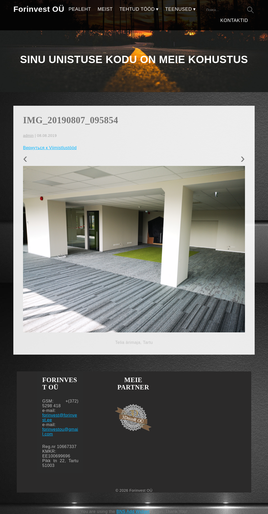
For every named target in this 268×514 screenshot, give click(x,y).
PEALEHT (80, 9)
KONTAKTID (234, 20)
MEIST (105, 9)
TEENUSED (178, 9)
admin (28, 135)
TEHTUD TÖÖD (137, 9)
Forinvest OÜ (38, 9)
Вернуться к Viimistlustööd (50, 148)
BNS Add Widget (132, 511)
